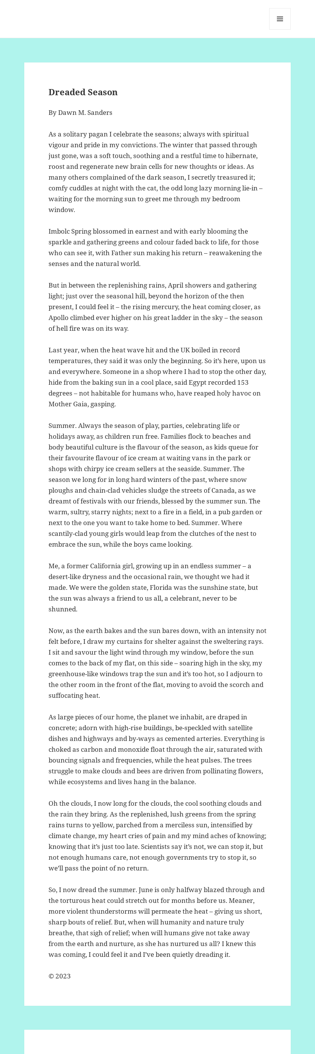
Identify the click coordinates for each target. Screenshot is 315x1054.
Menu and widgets (280, 29)
